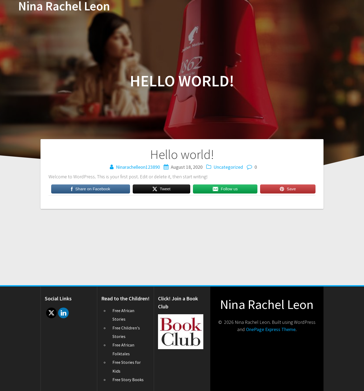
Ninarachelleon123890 (138, 167)
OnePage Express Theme (271, 329)
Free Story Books (128, 379)
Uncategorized (228, 167)
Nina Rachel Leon (64, 6)
